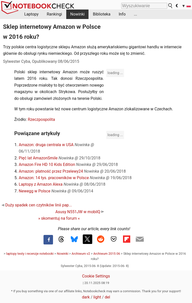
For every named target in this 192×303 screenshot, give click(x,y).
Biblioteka (101, 14)
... (135, 14)
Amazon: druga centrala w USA (46, 144)
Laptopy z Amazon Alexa (40, 184)
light (97, 297)
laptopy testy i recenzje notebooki (30, 253)
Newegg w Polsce (34, 191)
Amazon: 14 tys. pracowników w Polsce (54, 177)
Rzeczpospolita (41, 119)
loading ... (115, 73)
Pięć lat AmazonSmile (38, 158)
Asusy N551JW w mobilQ (79, 211)
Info (122, 14)
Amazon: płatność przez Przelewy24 (51, 171)
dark (86, 297)
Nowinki (77, 14)
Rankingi (54, 14)
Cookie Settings (96, 276)
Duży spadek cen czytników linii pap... (37, 205)
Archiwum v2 (81, 253)
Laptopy (31, 14)
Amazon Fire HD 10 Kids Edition (47, 164)
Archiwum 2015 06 (106, 253)
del (107, 297)
